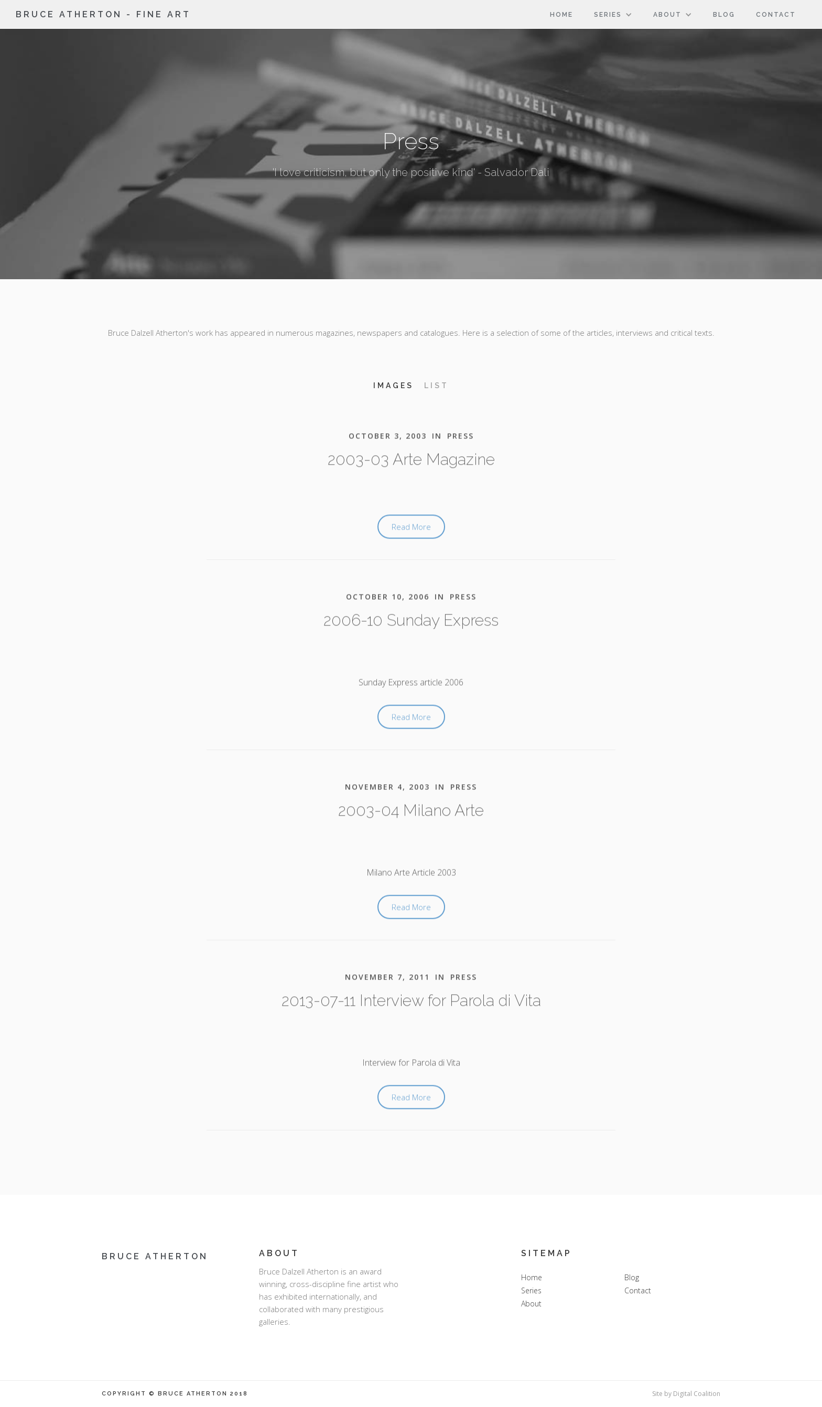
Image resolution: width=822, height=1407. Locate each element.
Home (561, 14)
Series (531, 1290)
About (531, 1304)
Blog (724, 14)
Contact (776, 14)
